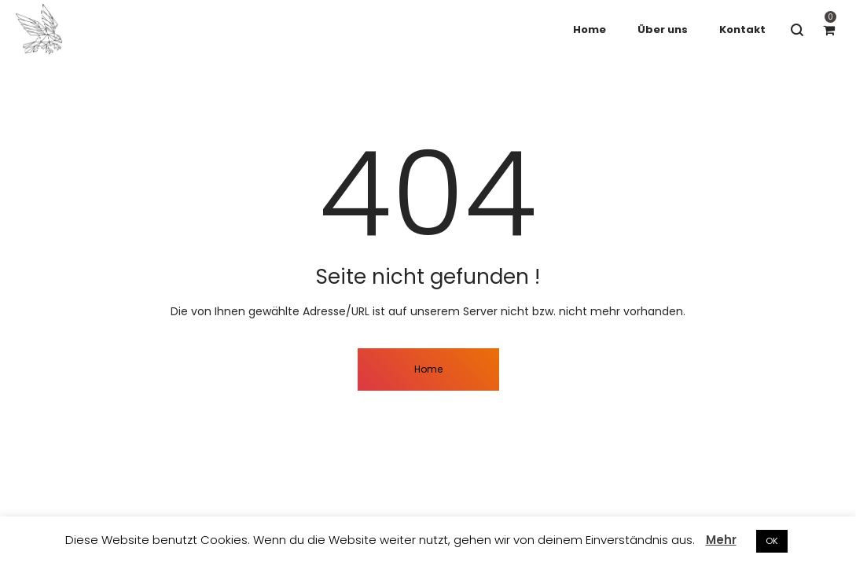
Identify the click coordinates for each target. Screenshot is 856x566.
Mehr (721, 539)
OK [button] (772, 541)
